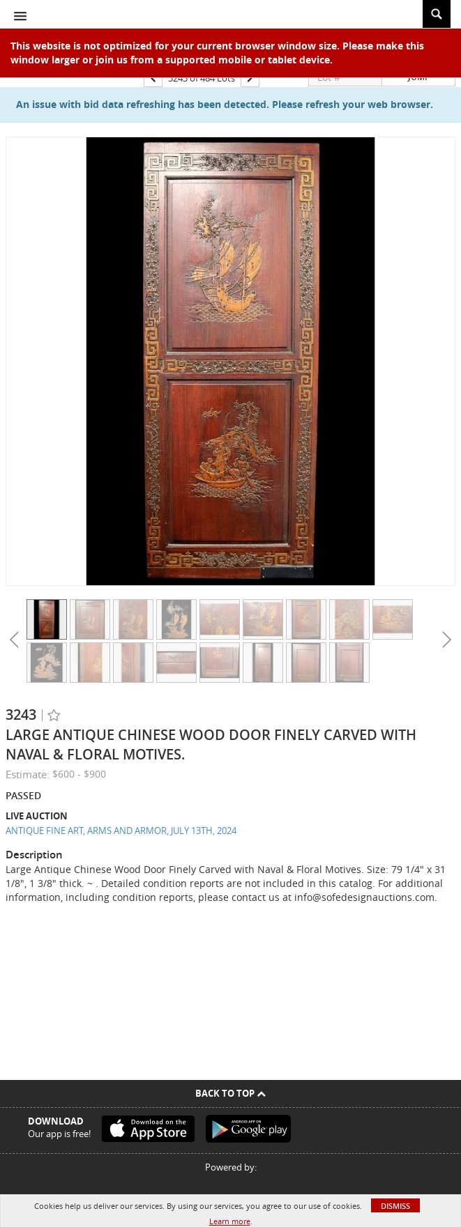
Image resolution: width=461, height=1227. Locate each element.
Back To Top (230, 1093)
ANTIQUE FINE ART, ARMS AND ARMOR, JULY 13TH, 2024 (121, 830)
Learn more (229, 1221)
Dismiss (395, 1206)
